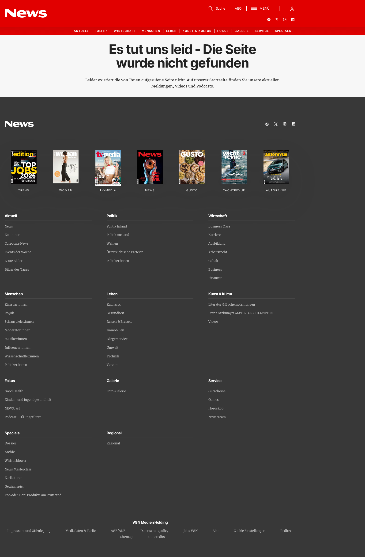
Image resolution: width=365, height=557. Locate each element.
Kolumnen (12, 235)
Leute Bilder (14, 261)
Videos (213, 322)
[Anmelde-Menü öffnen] (292, 8)
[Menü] (260, 8)
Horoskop (215, 408)
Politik (101, 31)
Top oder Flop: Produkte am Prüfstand (33, 495)
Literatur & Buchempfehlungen (231, 305)
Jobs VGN (191, 531)
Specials (283, 31)
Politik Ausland (118, 235)
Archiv (10, 452)
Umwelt (112, 348)
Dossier (10, 443)
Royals (10, 313)
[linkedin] (292, 19)
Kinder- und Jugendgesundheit (28, 400)
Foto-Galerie (116, 391)
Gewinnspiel (14, 487)
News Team (217, 417)
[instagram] (284, 19)
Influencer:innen (17, 348)
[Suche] (216, 8)
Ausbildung (217, 244)
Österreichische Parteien (125, 252)
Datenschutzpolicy (154, 531)
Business (215, 270)
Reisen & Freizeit (119, 322)
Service (262, 31)
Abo (215, 531)
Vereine (112, 365)
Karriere (214, 235)
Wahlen (112, 244)
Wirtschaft (125, 31)
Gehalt (213, 261)
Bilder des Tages (17, 270)
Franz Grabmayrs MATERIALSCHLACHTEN (240, 313)
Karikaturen (14, 478)
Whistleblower (15, 461)
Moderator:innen (17, 330)
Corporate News (16, 244)
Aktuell (81, 31)
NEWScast (12, 408)
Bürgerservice (117, 339)
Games (213, 400)
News (9, 226)
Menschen (151, 31)
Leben (171, 31)
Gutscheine (217, 391)
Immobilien (115, 330)
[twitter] (276, 19)
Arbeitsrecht (217, 252)
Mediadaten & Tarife (80, 531)
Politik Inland (117, 226)
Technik (113, 356)
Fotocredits (156, 537)
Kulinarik (113, 305)
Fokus (223, 31)
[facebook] (269, 19)
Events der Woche (18, 252)
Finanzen (215, 278)
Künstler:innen (16, 305)
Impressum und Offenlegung (28, 531)
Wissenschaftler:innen (22, 356)
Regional (113, 443)
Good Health (14, 391)
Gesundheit (115, 313)
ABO (238, 8)
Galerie (242, 31)
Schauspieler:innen (19, 322)
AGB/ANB (118, 531)
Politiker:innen (118, 261)
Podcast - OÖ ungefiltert (23, 417)
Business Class (219, 226)
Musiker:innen (16, 339)
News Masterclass (18, 469)
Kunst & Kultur (197, 31)
